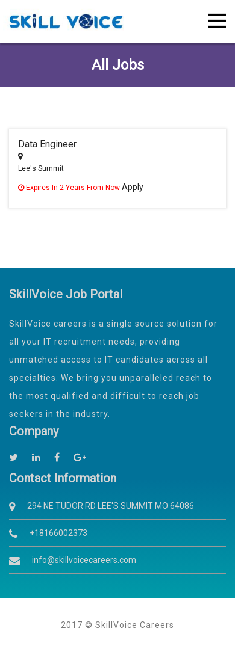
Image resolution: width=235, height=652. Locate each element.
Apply (132, 187)
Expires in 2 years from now (70, 187)
